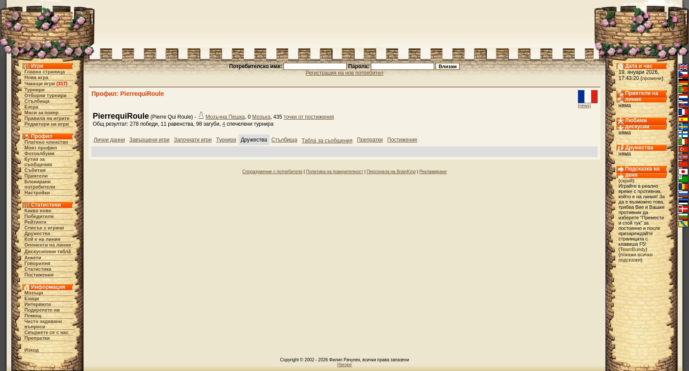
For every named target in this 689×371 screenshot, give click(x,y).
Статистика (38, 269)
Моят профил (41, 147)
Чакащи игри (40, 83)
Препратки (37, 338)
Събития (35, 170)
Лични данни (109, 140)
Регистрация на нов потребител (345, 73)
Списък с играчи (44, 227)
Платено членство (47, 142)
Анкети (33, 257)
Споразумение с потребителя (272, 171)
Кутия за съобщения (38, 161)
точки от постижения (308, 117)
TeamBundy (632, 249)
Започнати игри (193, 140)
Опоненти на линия (48, 244)
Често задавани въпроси (43, 324)
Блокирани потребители (40, 184)
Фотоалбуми (39, 153)
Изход (32, 350)
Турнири (35, 89)
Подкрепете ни (42, 310)
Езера (32, 106)
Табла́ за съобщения (326, 141)
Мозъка (261, 117)
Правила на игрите (47, 118)
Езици (32, 298)
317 (62, 83)
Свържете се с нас (47, 332)
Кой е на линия (43, 239)
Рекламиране (432, 171)
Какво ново (38, 210)
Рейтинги (36, 222)
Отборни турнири (46, 95)
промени (652, 78)
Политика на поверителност (334, 171)
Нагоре (344, 364)
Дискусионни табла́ (48, 251)
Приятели (36, 175)
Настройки (37, 192)
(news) (584, 105)
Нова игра (37, 77)
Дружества (38, 233)
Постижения (39, 274)
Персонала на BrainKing (391, 171)
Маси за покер (42, 112)
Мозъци (34, 292)
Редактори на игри (47, 124)
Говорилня (38, 263)
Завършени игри (149, 140)
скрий (626, 180)
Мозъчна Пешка (225, 117)
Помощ (33, 315)
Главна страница (45, 71)
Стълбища (37, 101)
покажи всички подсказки (636, 257)
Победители (39, 216)
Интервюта (38, 304)
